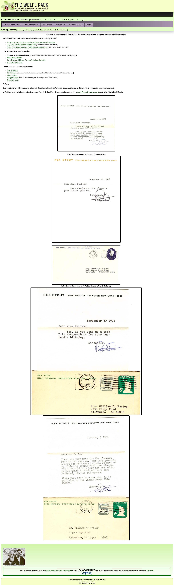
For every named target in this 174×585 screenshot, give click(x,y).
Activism (89, 24)
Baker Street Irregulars (75, 24)
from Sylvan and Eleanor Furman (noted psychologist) (26, 60)
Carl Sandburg (12, 70)
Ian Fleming (11, 73)
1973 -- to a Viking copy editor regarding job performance (27, 47)
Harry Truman (12, 75)
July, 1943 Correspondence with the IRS (21, 45)
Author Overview (47, 24)
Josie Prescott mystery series (88, 92)
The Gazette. (150, 570)
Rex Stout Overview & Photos (12, 24)
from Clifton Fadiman (14, 58)
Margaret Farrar (12, 78)
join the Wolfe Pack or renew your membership (59, 570)
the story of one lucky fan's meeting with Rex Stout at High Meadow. (31, 42)
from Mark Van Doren (14, 62)
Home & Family (60, 24)
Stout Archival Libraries (31, 24)
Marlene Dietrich (13, 80)
